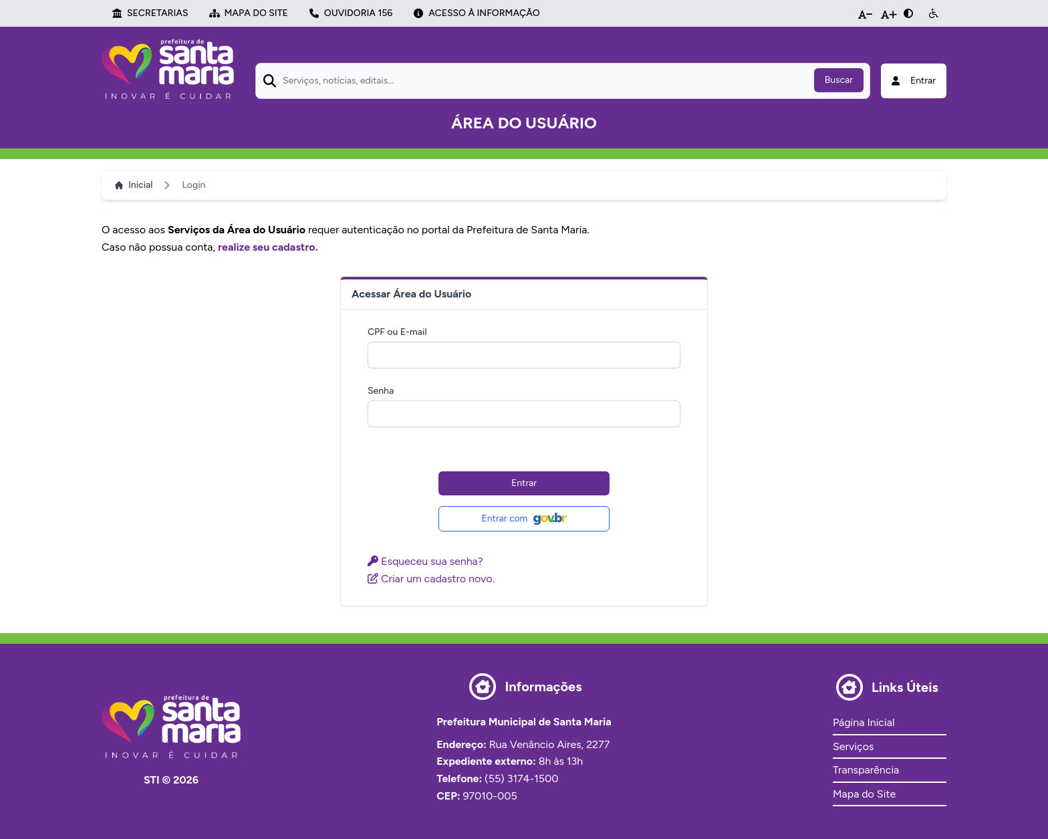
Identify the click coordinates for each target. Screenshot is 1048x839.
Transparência (866, 769)
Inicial (133, 185)
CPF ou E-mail (397, 332)
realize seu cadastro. (268, 247)
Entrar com (523, 519)
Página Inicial (863, 722)
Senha (381, 390)
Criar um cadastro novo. (431, 578)
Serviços (853, 746)
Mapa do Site (864, 794)
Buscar (839, 80)
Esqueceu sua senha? (425, 561)
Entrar (524, 483)
